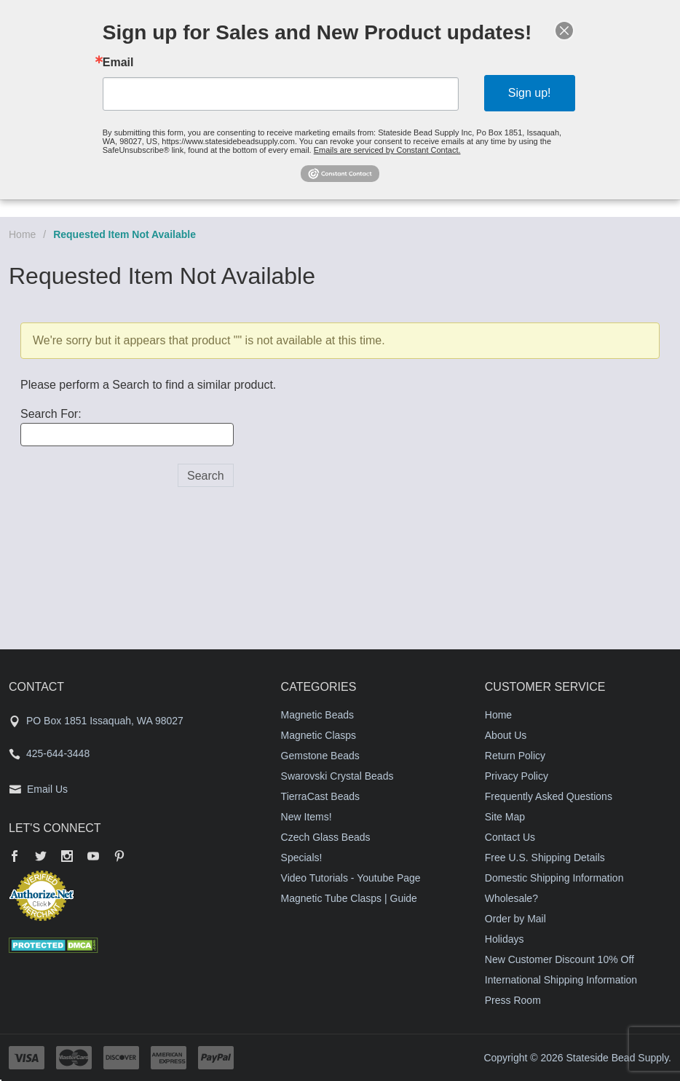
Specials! (302, 857)
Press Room (513, 1000)
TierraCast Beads (320, 796)
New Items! (306, 817)
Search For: (51, 414)
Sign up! (529, 93)
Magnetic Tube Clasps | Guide (349, 898)
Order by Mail (515, 918)
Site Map (505, 817)
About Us (506, 735)
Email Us (47, 789)
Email (118, 62)
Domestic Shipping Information (554, 878)
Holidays (504, 939)
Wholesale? (511, 898)
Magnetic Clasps (319, 735)
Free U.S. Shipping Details (545, 857)
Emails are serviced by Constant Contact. (387, 150)
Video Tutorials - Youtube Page (351, 878)
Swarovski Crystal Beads (337, 776)
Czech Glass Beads (326, 837)
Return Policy (515, 755)
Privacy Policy (516, 776)
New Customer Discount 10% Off (559, 959)
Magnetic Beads (317, 715)
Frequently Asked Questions (548, 796)
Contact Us (510, 837)
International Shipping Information (561, 980)
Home (22, 234)
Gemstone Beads (320, 755)
